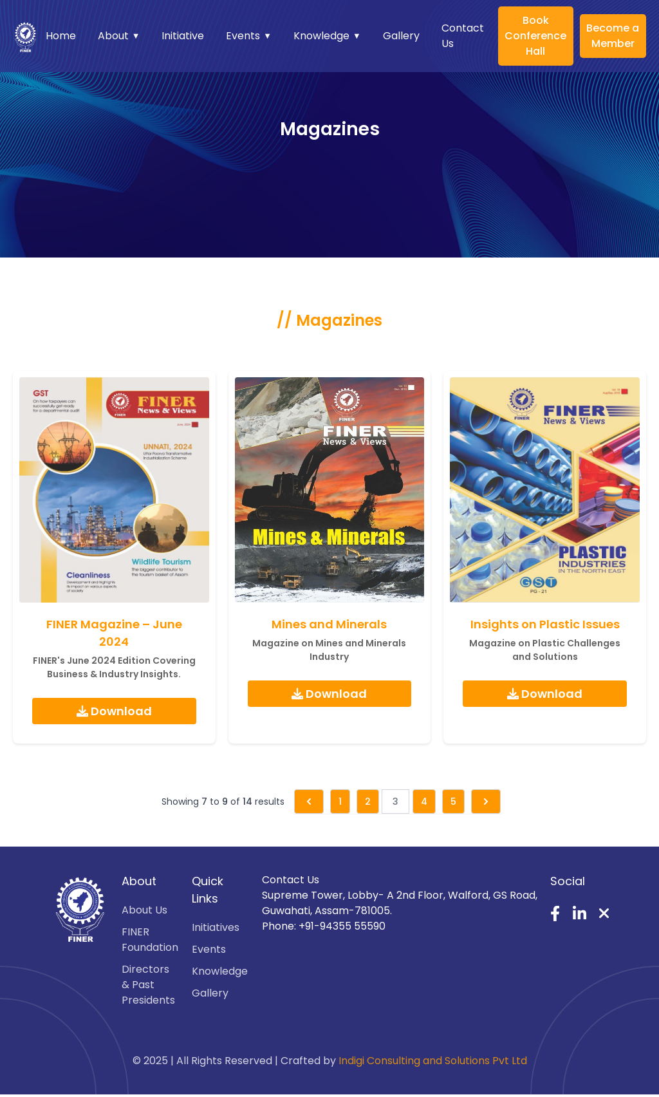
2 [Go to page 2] (368, 801)
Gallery (401, 35)
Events (249, 35)
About (119, 35)
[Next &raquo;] (486, 801)
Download (114, 711)
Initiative (183, 35)
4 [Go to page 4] (424, 801)
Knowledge (327, 35)
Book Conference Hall (535, 36)
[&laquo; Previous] (309, 801)
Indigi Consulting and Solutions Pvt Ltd (433, 1060)
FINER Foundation (150, 939)
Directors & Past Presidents (148, 985)
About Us (144, 910)
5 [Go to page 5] (453, 801)
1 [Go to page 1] (340, 801)
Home (61, 35)
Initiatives (215, 927)
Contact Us (462, 36)
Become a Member (612, 36)
